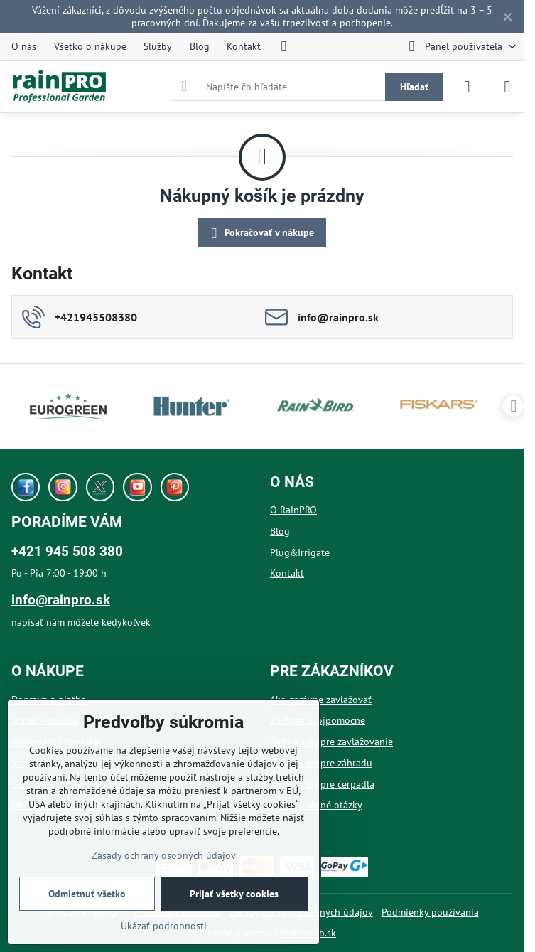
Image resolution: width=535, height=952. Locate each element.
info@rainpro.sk (60, 600)
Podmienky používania (430, 912)
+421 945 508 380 (67, 551)
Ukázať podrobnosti (164, 925)
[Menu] (507, 87)
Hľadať (414, 86)
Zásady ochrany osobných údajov (164, 855)
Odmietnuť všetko (87, 893)
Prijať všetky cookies (234, 893)
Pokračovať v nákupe (260, 233)
